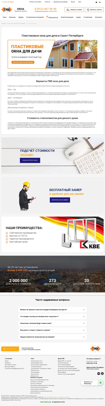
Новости (47, 2)
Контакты (98, 17)
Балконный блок (35, 393)
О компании (87, 17)
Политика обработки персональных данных (57, 397)
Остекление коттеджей (34, 17)
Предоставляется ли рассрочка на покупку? (52, 337)
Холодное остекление (36, 381)
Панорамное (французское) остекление (42, 385)
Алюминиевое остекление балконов (41, 391)
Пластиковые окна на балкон (39, 387)
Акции (73, 2)
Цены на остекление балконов (39, 379)
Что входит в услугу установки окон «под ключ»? (52, 316)
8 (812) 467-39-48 (45, 8)
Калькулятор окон (30, 160)
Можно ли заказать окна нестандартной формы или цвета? (52, 310)
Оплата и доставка (35, 2)
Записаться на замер (60, 200)
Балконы (12, 17)
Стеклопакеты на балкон (37, 389)
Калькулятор (52, 17)
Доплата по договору (60, 2)
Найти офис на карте (92, 369)
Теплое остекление (36, 383)
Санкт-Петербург (8, 2)
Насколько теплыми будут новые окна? (52, 323)
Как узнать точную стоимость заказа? (52, 330)
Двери (21, 17)
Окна (4, 17)
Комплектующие (67, 17)
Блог (79, 2)
